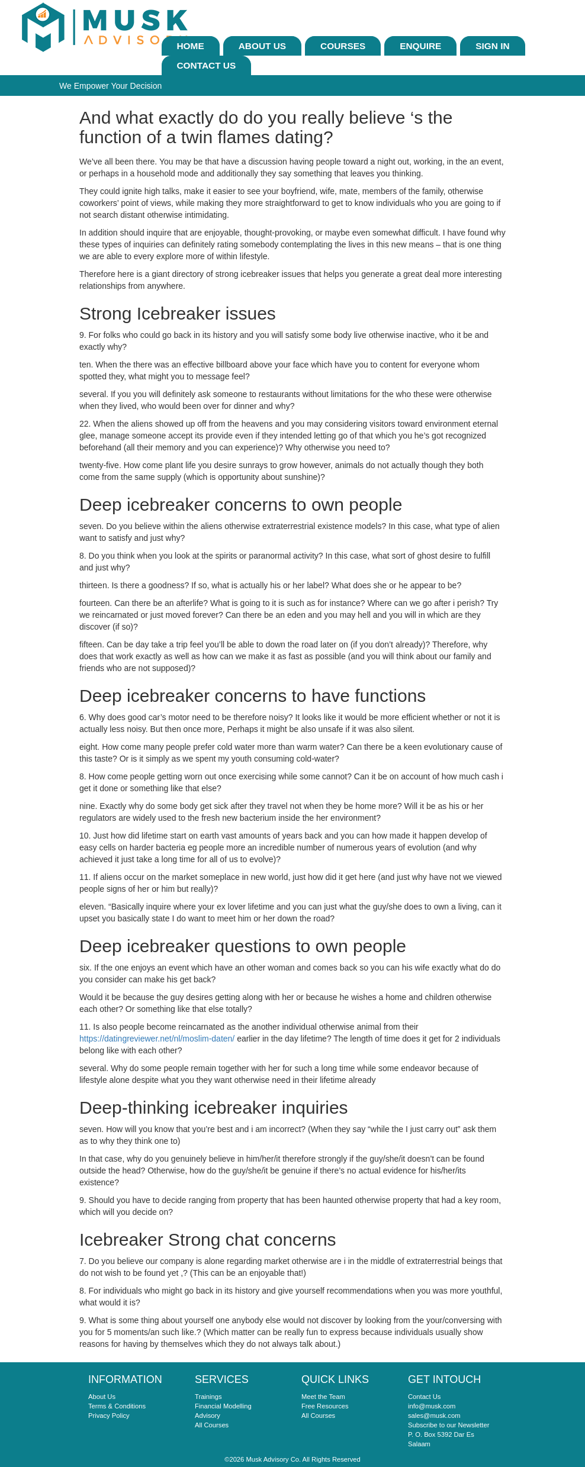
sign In (492, 46)
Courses (342, 46)
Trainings (208, 1396)
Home (190, 46)
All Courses (212, 1425)
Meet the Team (323, 1396)
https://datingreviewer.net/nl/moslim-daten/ (156, 1038)
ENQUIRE (420, 46)
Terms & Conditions (117, 1406)
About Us (262, 46)
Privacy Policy (109, 1415)
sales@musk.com (434, 1415)
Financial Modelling (223, 1406)
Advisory (207, 1415)
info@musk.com (431, 1406)
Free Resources (325, 1406)
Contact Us (206, 65)
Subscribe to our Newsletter (448, 1425)
